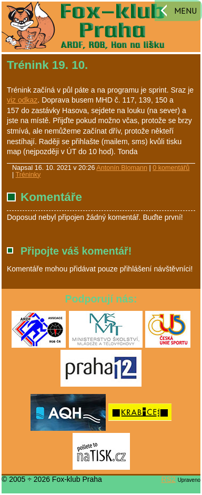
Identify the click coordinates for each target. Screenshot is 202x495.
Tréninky (28, 174)
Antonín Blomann (121, 167)
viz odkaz (22, 100)
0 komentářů (171, 167)
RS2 (168, 479)
